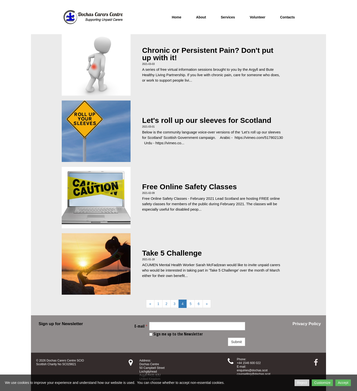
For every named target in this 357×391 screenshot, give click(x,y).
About (201, 17)
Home (176, 17)
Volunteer (258, 17)
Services (228, 17)
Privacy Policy (307, 323)
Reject (302, 383)
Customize (322, 383)
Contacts (287, 17)
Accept (343, 383)
